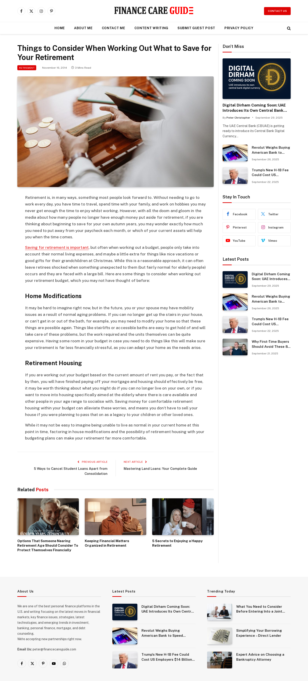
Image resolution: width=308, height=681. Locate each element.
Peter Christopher (238, 117)
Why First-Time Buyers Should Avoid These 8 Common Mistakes (270, 344)
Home (59, 28)
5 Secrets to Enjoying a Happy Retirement (177, 543)
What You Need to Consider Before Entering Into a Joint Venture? (259, 609)
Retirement (26, 67)
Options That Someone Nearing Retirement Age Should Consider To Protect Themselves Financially (47, 545)
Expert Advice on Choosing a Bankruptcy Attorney (260, 656)
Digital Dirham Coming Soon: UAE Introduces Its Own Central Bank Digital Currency (254, 108)
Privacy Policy (239, 28)
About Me (83, 28)
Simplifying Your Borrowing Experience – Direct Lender (259, 633)
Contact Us (277, 11)
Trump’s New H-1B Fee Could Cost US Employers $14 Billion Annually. (270, 172)
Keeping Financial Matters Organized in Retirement (107, 543)
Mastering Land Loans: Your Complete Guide (160, 468)
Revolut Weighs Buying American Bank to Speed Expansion (271, 150)
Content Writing (151, 28)
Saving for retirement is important (57, 247)
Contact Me (113, 28)
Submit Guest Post (196, 28)
